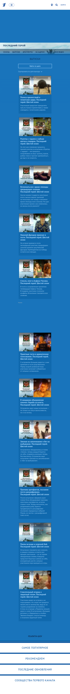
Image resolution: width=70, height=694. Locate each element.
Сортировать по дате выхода (29, 71)
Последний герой (14, 45)
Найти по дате (35, 66)
